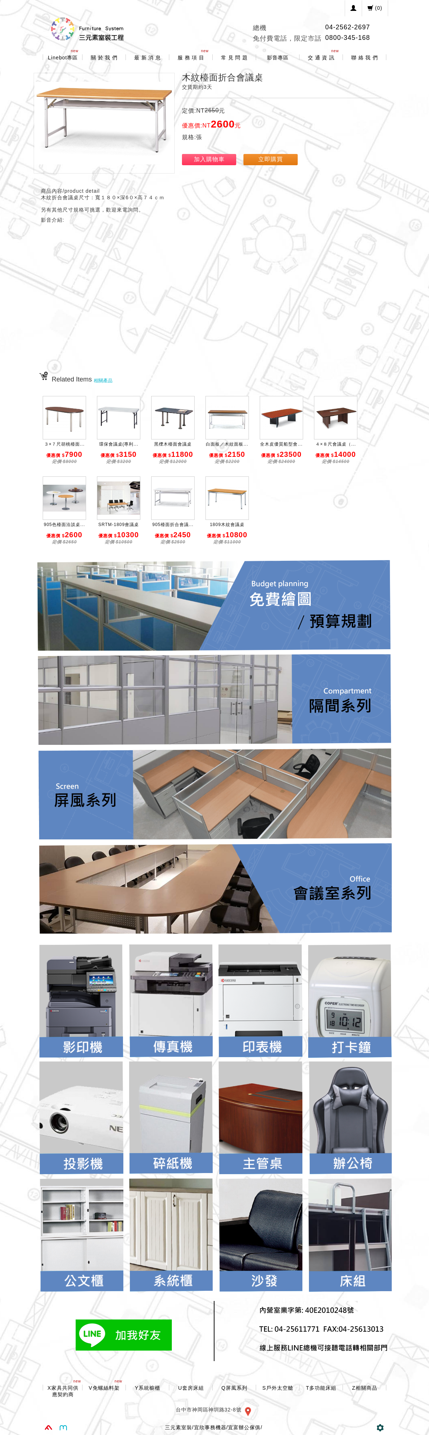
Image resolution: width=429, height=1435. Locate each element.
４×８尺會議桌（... (335, 444)
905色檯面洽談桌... (64, 524)
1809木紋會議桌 (227, 524)
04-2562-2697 (347, 27)
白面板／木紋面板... (227, 444)
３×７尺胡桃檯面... (64, 444)
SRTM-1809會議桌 (118, 524)
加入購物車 (209, 159)
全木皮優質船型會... (281, 444)
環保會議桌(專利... (119, 444)
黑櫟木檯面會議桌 (173, 444)
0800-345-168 (347, 37)
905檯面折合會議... (173, 524)
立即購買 (270, 159)
